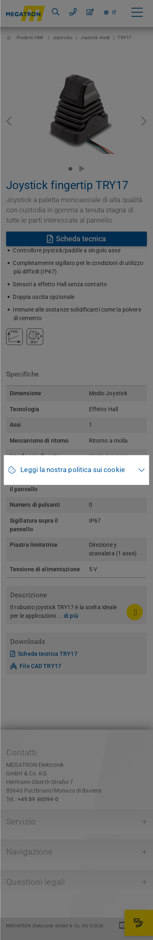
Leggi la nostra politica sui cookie (72, 470)
